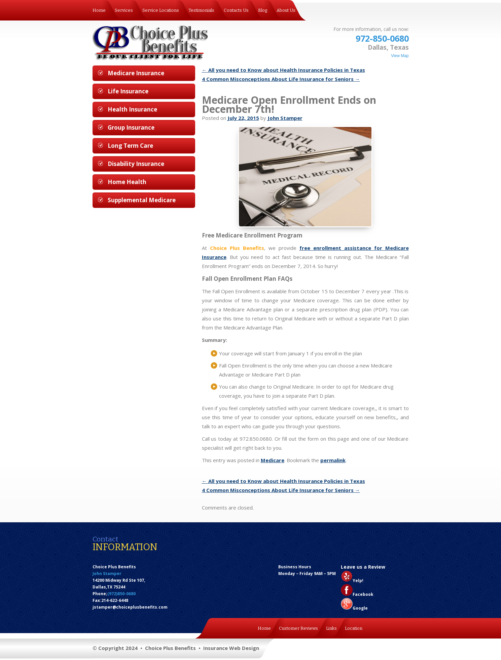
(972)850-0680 (121, 594)
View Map (399, 55)
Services (124, 10)
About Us (286, 10)
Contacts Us (236, 10)
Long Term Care (130, 145)
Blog (262, 10)
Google (360, 608)
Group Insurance (131, 127)
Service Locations (160, 10)
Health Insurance (132, 109)
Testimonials (201, 10)
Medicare (272, 460)
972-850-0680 (382, 38)
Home (99, 10)
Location (353, 628)
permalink (333, 460)
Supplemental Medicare (142, 200)
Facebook (363, 594)
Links (331, 628)
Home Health (127, 182)
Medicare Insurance (136, 73)
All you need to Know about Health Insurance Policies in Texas (283, 70)
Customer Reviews (298, 628)
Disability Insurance (136, 164)
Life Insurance (128, 91)
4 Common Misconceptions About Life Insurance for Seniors (281, 79)
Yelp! (358, 580)
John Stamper (284, 118)
